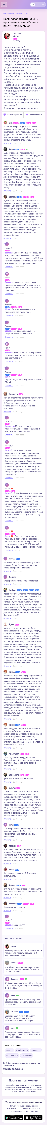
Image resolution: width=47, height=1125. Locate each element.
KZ (38, 4)
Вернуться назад (22, 13)
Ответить (7, 143)
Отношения (35, 1050)
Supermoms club (8, 13)
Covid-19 (9, 1050)
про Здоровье (27, 1055)
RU (33, 4)
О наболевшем (22, 1050)
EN (43, 4)
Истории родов (12, 1055)
